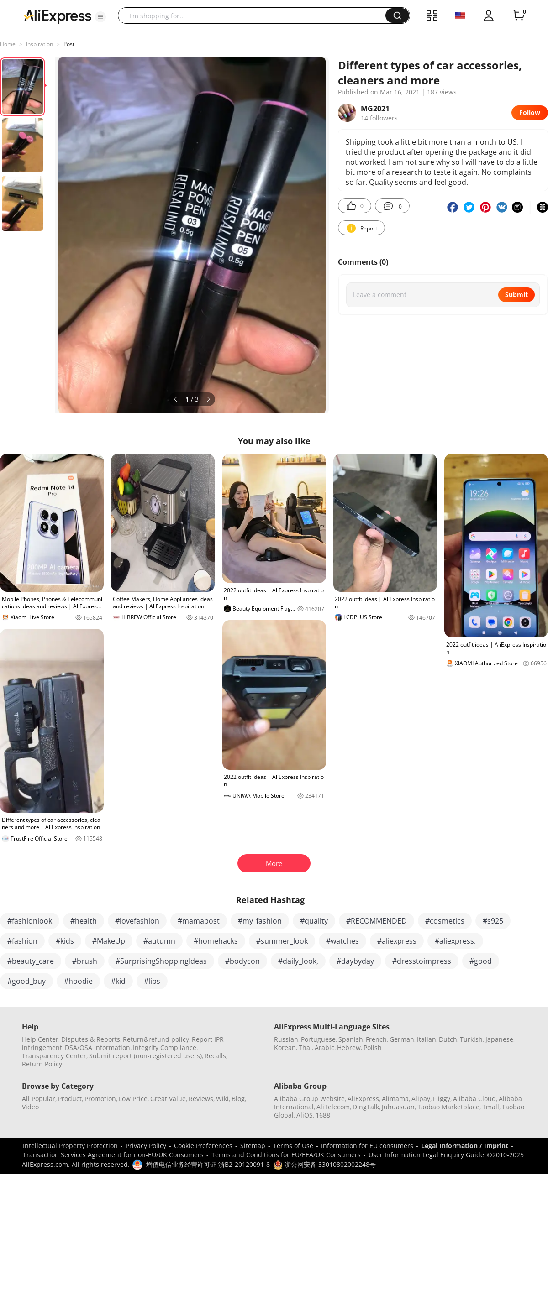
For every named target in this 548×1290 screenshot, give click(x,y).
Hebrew (349, 1047)
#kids (65, 941)
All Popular (38, 1098)
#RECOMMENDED (376, 921)
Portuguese (318, 1039)
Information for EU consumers (367, 1145)
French (376, 1039)
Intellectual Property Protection (70, 1145)
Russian (286, 1039)
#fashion (22, 941)
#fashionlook (29, 921)
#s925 (493, 921)
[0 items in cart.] (518, 15)
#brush (84, 961)
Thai (305, 1047)
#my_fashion (260, 921)
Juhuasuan (398, 1106)
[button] (100, 16)
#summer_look (282, 941)
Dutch (448, 1039)
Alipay (420, 1098)
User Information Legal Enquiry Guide (426, 1154)
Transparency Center (54, 1055)
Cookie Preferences (203, 1145)
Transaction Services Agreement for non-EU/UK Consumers (113, 1154)
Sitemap (252, 1145)
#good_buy (26, 981)
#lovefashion (137, 921)
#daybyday (355, 961)
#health (83, 921)
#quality (314, 921)
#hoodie (78, 981)
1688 (323, 1115)
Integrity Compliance (164, 1047)
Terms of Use (293, 1145)
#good (480, 961)
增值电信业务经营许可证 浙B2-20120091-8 (208, 1164)
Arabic (324, 1047)
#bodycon (242, 961)
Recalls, (216, 1055)
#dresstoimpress (421, 961)
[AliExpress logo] (57, 16)
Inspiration (39, 44)
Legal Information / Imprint (464, 1145)
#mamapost (199, 921)
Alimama (395, 1098)
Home (8, 44)
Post (68, 44)
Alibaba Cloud (474, 1098)
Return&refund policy (156, 1039)
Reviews (201, 1098)
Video (30, 1106)
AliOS (304, 1115)
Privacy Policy (146, 1145)
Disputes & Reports (90, 1039)
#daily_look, (298, 961)
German (402, 1039)
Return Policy (42, 1064)
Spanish (350, 1039)
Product (70, 1098)
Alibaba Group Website (309, 1098)
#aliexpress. (455, 941)
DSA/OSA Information (97, 1047)
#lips (152, 981)
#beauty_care (30, 961)
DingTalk (366, 1106)
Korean (285, 1047)
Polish (373, 1047)
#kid (118, 981)
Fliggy (441, 1098)
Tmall (490, 1106)
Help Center (40, 1039)
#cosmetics (444, 921)
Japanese (499, 1039)
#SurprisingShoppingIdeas (161, 961)
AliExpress (363, 1098)
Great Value (168, 1098)
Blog (238, 1098)
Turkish (471, 1039)
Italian (426, 1039)
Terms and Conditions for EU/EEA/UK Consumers (286, 1154)
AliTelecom (333, 1106)
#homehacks (216, 941)
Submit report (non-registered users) (145, 1055)
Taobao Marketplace (448, 1106)
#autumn (159, 941)
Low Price (133, 1098)
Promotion (100, 1098)
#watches (342, 941)
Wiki (222, 1098)
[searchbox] (255, 15)
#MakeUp (108, 941)
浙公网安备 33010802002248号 (325, 1164)
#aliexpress (396, 941)
